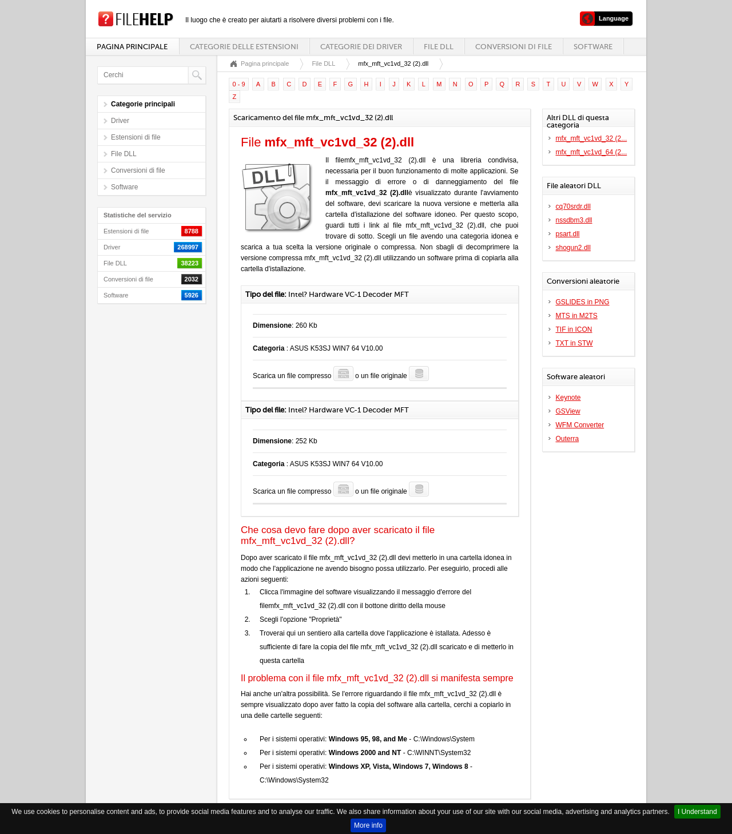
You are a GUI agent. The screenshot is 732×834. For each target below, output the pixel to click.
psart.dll (568, 234)
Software (593, 46)
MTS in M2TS (577, 316)
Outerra (567, 439)
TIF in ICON (574, 329)
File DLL (438, 46)
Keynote (568, 398)
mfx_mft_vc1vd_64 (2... (591, 152)
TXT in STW (574, 343)
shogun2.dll (573, 248)
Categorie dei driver (361, 46)
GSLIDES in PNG (583, 302)
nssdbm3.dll (574, 220)
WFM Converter (580, 425)
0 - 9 (239, 84)
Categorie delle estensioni (244, 46)
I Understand (697, 812)
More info (368, 825)
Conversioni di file (513, 46)
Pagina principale (132, 46)
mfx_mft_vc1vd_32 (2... (591, 138)
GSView (568, 411)
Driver (120, 121)
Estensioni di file (136, 137)
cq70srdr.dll (573, 206)
